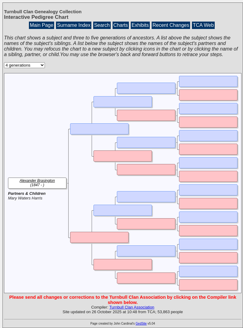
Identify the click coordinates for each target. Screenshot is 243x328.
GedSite (141, 323)
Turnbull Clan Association (131, 307)
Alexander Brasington (37, 180)
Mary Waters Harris (25, 198)
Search (102, 25)
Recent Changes (171, 25)
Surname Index (73, 25)
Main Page (42, 25)
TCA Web (203, 25)
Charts (121, 25)
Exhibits (140, 25)
